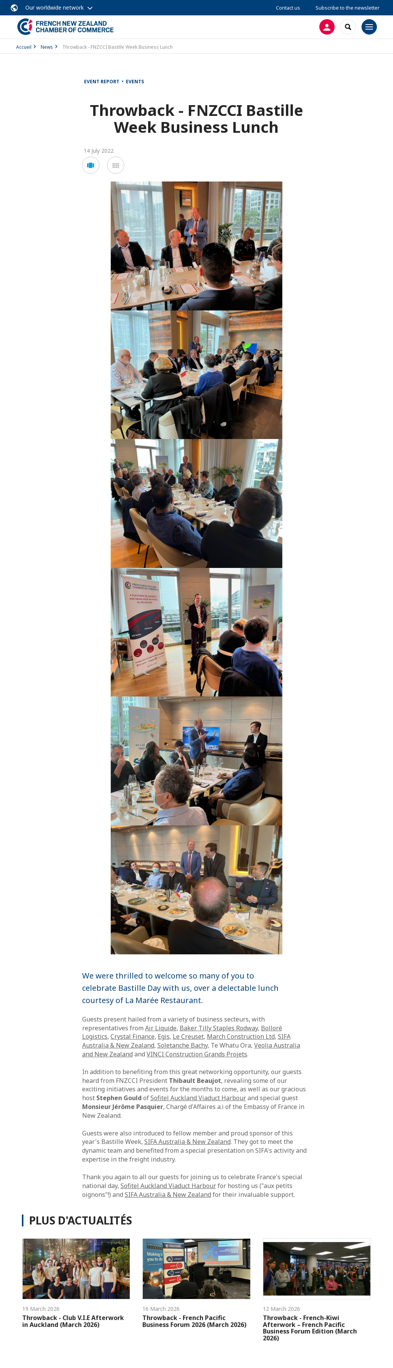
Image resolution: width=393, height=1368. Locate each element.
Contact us (288, 7)
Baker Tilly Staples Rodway (219, 1028)
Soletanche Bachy (182, 1045)
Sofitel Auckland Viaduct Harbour (198, 1098)
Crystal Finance (133, 1036)
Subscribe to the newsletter (347, 7)
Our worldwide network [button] (54, 7)
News (47, 47)
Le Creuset (188, 1036)
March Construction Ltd (241, 1036)
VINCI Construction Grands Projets (197, 1054)
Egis (164, 1036)
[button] (90, 165)
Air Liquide (161, 1028)
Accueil (23, 47)
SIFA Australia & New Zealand (187, 1141)
